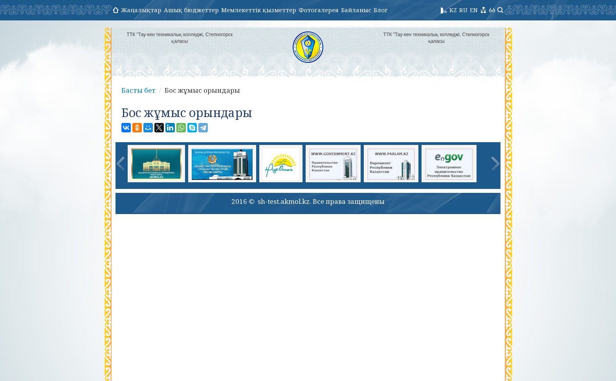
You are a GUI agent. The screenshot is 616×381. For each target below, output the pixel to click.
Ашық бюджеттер (191, 10)
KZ (453, 10)
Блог (381, 10)
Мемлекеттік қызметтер (258, 10)
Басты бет (138, 90)
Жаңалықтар (141, 10)
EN (474, 10)
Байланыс (356, 10)
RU (463, 10)
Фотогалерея (319, 10)
